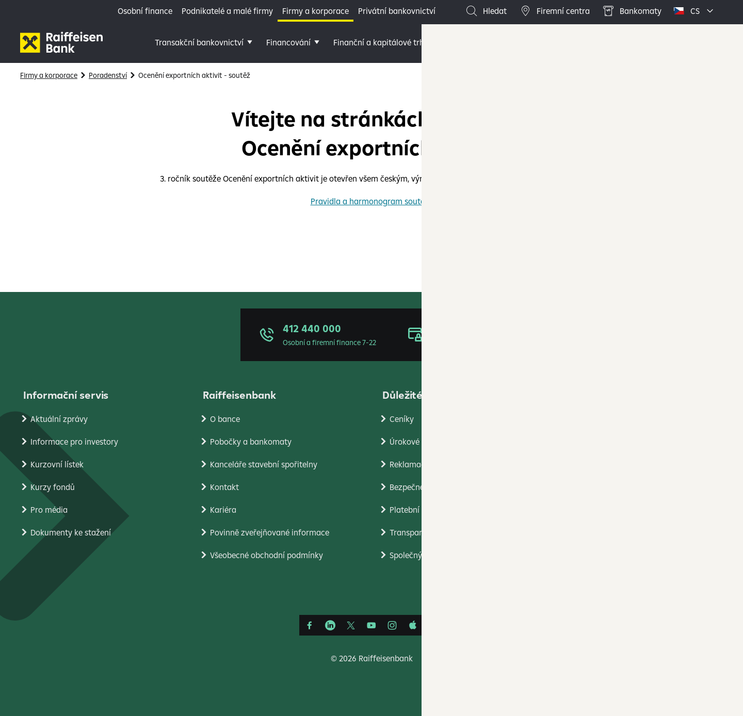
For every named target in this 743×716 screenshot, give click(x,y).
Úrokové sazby (416, 441)
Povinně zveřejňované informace (269, 532)
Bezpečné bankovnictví (431, 487)
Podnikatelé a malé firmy (227, 11)
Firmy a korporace (315, 11)
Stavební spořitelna (604, 532)
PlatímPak (587, 510)
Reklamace (409, 464)
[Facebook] (309, 625)
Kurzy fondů (52, 487)
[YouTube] (371, 625)
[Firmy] (61, 42)
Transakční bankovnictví (199, 42)
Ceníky (402, 419)
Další (526, 42)
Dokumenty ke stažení (70, 532)
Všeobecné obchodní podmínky (266, 555)
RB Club (583, 578)
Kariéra (223, 510)
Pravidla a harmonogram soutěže (372, 201)
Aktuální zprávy (59, 419)
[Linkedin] (330, 625)
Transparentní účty (424, 532)
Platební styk (413, 510)
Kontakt (224, 487)
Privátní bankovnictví (396, 11)
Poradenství (472, 42)
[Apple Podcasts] (412, 625)
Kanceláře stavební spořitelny (263, 464)
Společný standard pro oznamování (454, 555)
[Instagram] (392, 625)
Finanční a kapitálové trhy (380, 42)
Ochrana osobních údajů (613, 419)
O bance (225, 419)
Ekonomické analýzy (606, 487)
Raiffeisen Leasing (602, 555)
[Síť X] (351, 625)
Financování (288, 42)
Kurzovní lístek (57, 464)
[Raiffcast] (433, 625)
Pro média (49, 510)
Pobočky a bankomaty (251, 441)
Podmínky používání (606, 441)
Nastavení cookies (602, 464)
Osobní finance (145, 11)
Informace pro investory (74, 441)
